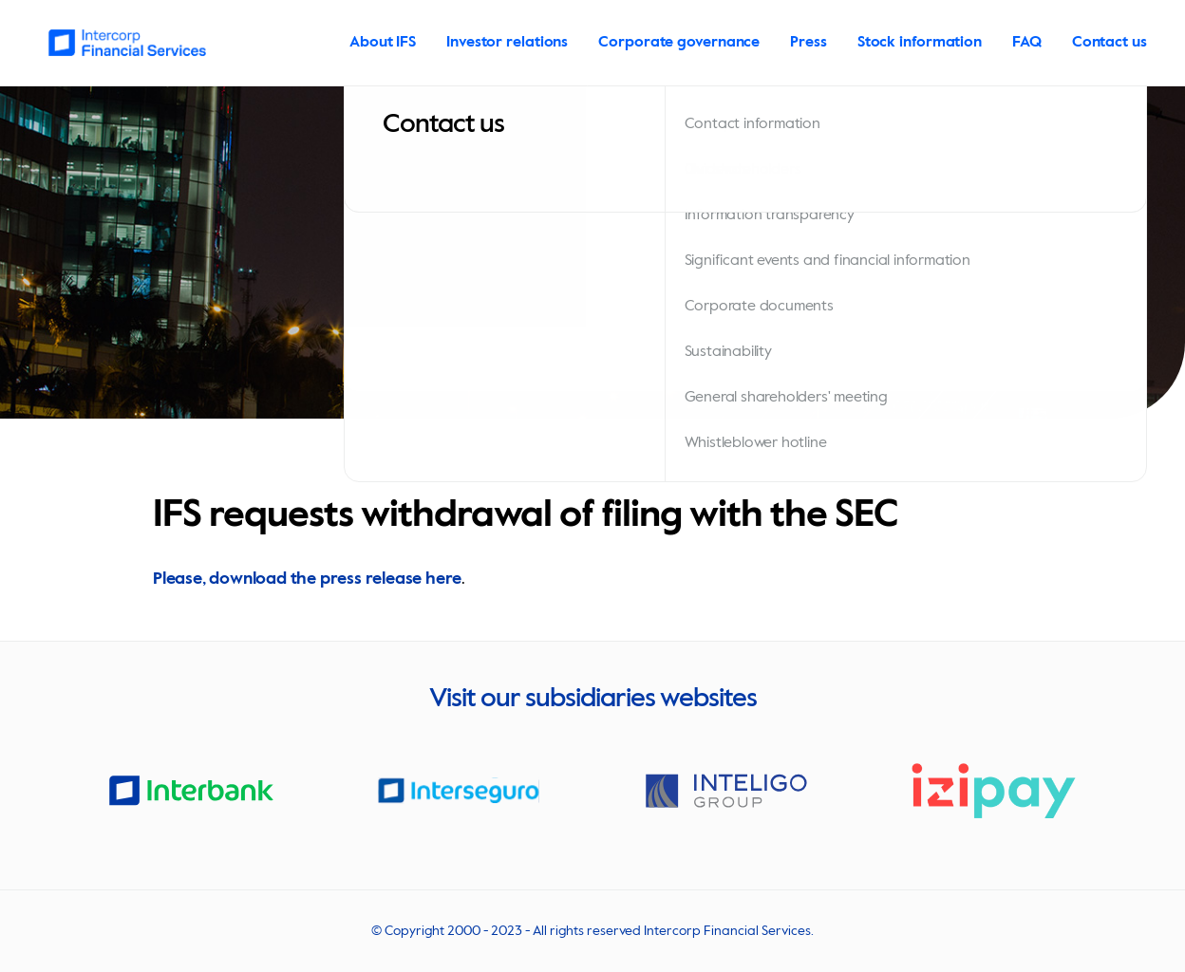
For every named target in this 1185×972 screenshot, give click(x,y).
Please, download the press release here (307, 579)
